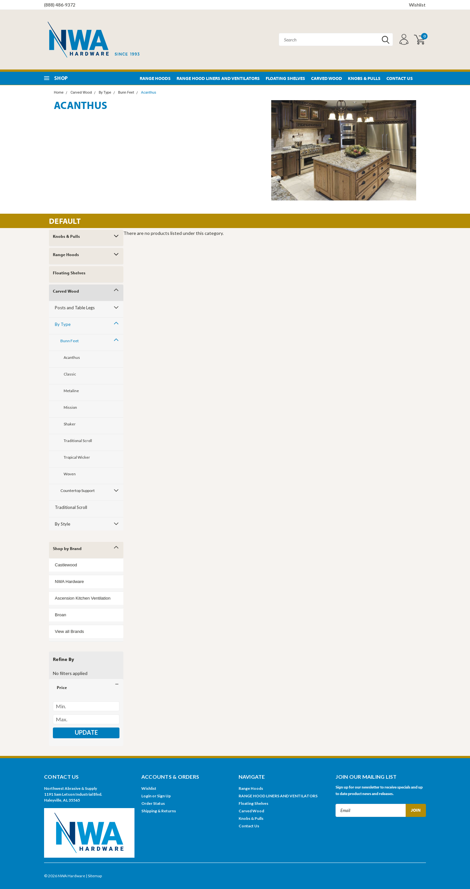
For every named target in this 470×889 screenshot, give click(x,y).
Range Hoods (155, 78)
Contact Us (399, 78)
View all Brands (69, 631)
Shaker (70, 424)
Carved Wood (326, 78)
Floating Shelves (285, 78)
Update (86, 732)
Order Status (153, 803)
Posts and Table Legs (75, 307)
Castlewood (66, 564)
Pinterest (422, 78)
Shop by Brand (67, 548)
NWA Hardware (69, 581)
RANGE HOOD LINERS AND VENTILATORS (218, 78)
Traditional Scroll (78, 440)
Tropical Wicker (77, 457)
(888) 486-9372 (59, 5)
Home (59, 92)
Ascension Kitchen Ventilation (83, 598)
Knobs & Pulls (364, 78)
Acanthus (148, 92)
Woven (70, 474)
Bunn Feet (126, 92)
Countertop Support (77, 490)
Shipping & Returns (158, 810)
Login (146, 795)
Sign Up (164, 795)
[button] (86, 687)
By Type (105, 92)
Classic (70, 374)
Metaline (71, 391)
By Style (62, 524)
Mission (70, 407)
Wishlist (417, 5)
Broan (60, 614)
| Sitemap (94, 875)
